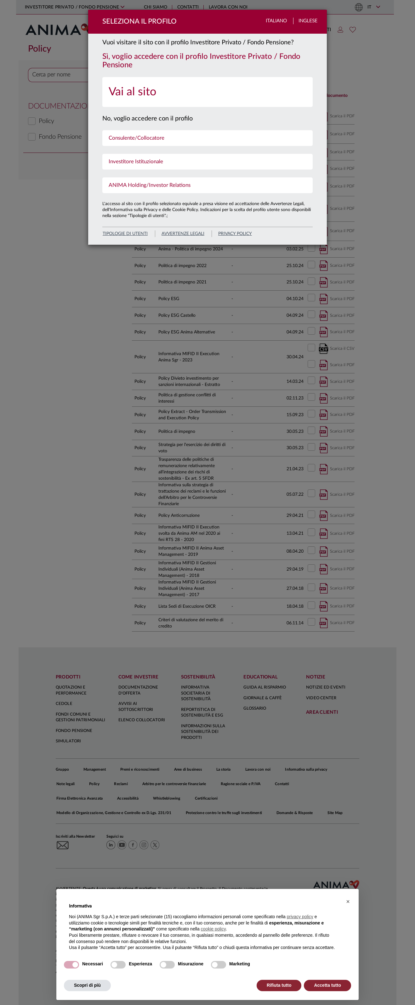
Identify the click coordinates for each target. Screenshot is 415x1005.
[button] (348, 901)
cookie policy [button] (213, 928)
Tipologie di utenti (125, 234)
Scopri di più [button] (87, 985)
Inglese (307, 21)
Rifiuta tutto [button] (279, 985)
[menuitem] (207, 92)
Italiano (276, 21)
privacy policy (235, 234)
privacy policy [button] (300, 916)
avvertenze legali (183, 234)
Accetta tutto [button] (327, 985)
